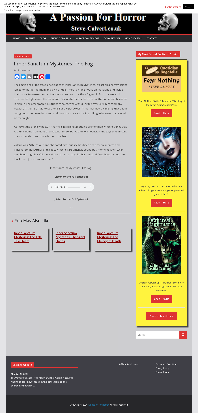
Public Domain (59, 38)
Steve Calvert (25, 70)
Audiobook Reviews (87, 38)
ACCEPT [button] (188, 6)
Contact (151, 38)
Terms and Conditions (166, 364)
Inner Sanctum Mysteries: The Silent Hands (70, 237)
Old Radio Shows (22, 56)
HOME (16, 38)
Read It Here (161, 113)
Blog (43, 38)
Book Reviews (112, 38)
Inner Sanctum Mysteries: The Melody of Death (109, 237)
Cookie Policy (162, 372)
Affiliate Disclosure (128, 364)
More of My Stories (161, 316)
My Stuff (30, 38)
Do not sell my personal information (22, 9)
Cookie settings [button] (173, 6)
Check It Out (161, 299)
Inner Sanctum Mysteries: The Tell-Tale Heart (28, 237)
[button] (69, 38)
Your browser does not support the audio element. (71, 187)
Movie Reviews (133, 38)
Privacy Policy (162, 368)
